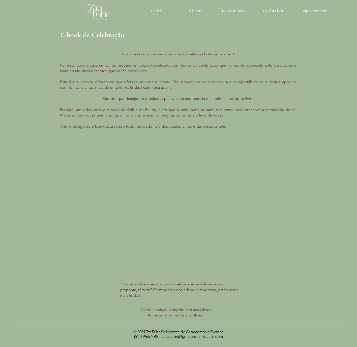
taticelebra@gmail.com (181, 336)
